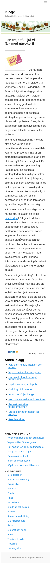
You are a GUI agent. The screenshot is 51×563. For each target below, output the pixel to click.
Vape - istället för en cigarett (24, 372)
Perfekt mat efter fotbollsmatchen (18, 405)
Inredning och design (18, 507)
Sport (10, 534)
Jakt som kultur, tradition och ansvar (25, 366)
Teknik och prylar (16, 539)
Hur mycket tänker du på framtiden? (22, 378)
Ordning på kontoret (20, 389)
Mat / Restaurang (16, 521)
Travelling (12, 543)
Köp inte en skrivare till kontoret (26, 399)
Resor (11, 525)
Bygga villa (13, 484)
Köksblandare (16, 419)
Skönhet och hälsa (17, 530)
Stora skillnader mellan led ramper (24, 413)
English (11, 493)
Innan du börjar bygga (21, 394)
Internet (11, 511)
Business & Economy (18, 479)
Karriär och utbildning (18, 516)
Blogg (10, 12)
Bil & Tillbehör (15, 475)
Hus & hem (13, 502)
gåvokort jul (11, 218)
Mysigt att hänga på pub (22, 384)
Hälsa (10, 498)
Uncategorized (15, 548)
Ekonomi (12, 488)
